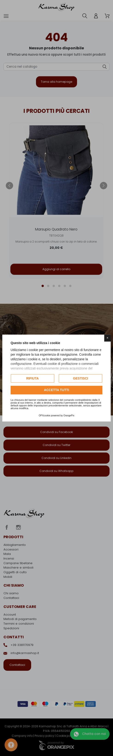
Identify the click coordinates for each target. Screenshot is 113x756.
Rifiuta (32, 378)
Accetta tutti (56, 390)
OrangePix (68, 415)
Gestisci (80, 378)
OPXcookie (44, 415)
